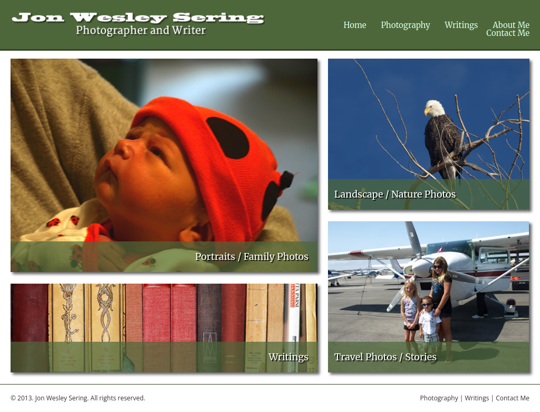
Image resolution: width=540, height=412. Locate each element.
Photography (405, 25)
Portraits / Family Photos (251, 256)
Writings (461, 25)
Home (354, 25)
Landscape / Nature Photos (395, 194)
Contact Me (507, 33)
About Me (511, 25)
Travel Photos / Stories (385, 357)
